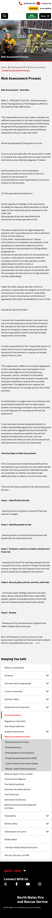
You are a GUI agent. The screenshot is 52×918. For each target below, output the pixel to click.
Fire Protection (12, 794)
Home (4, 67)
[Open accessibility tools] (45, 8)
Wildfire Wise (11, 839)
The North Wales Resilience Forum (21, 847)
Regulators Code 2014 (15, 721)
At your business (37, 67)
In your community (13, 691)
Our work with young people (18, 683)
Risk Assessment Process (17, 736)
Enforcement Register (15, 779)
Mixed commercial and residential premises (20, 806)
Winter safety (11, 823)
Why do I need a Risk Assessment (20, 768)
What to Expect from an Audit (19, 774)
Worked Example (13, 747)
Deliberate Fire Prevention (17, 707)
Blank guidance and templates (19, 752)
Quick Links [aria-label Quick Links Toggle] (12, 871)
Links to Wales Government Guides (21, 763)
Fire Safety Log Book (14, 784)
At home (9, 675)
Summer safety (12, 699)
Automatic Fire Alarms (15, 799)
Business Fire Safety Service (18, 789)
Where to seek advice (14, 667)
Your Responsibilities (14, 726)
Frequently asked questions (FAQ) (21, 758)
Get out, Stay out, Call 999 (17, 855)
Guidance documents (14, 731)
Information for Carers (15, 831)
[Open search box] (4, 16)
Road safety (10, 815)
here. (37, 642)
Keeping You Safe (18, 67)
